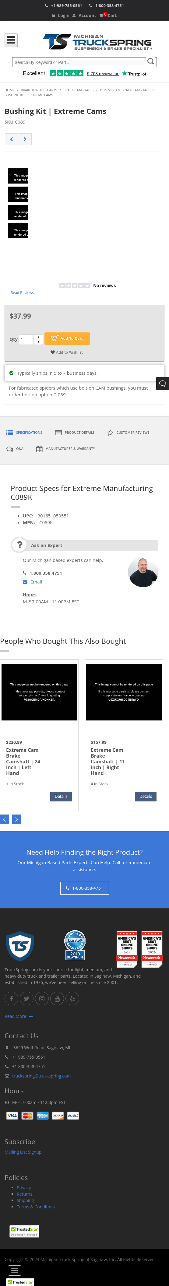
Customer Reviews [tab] (128, 432)
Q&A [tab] (14, 449)
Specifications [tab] (24, 432)
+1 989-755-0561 (28, 1057)
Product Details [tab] (75, 432)
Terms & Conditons (36, 1207)
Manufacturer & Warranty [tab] (65, 449)
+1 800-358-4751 (28, 1066)
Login (60, 15)
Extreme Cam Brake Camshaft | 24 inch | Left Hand (23, 761)
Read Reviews (22, 292)
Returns (24, 1194)
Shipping (25, 1200)
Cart (108, 15)
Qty (13, 339)
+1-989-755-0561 (66, 5)
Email (32, 582)
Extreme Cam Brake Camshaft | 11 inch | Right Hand (108, 761)
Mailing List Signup (23, 1152)
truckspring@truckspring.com (41, 1076)
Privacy (24, 1187)
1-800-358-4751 (109, 5)
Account (84, 15)
